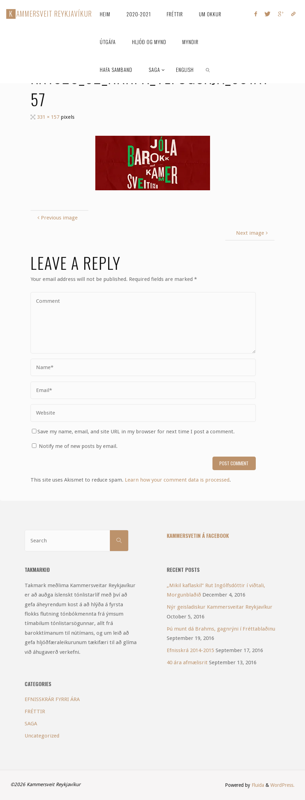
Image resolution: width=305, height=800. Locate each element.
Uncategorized (42, 736)
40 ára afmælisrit (187, 662)
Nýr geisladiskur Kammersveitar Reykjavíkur (219, 607)
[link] (208, 69)
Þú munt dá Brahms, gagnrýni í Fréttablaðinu (221, 629)
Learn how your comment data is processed (177, 480)
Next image (252, 233)
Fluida (257, 785)
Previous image (57, 218)
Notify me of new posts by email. (78, 446)
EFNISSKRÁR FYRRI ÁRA (52, 699)
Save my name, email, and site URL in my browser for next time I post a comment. (133, 431)
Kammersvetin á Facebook (198, 535)
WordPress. (282, 785)
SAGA (31, 723)
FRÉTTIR (35, 711)
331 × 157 (49, 117)
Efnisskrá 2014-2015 (190, 650)
